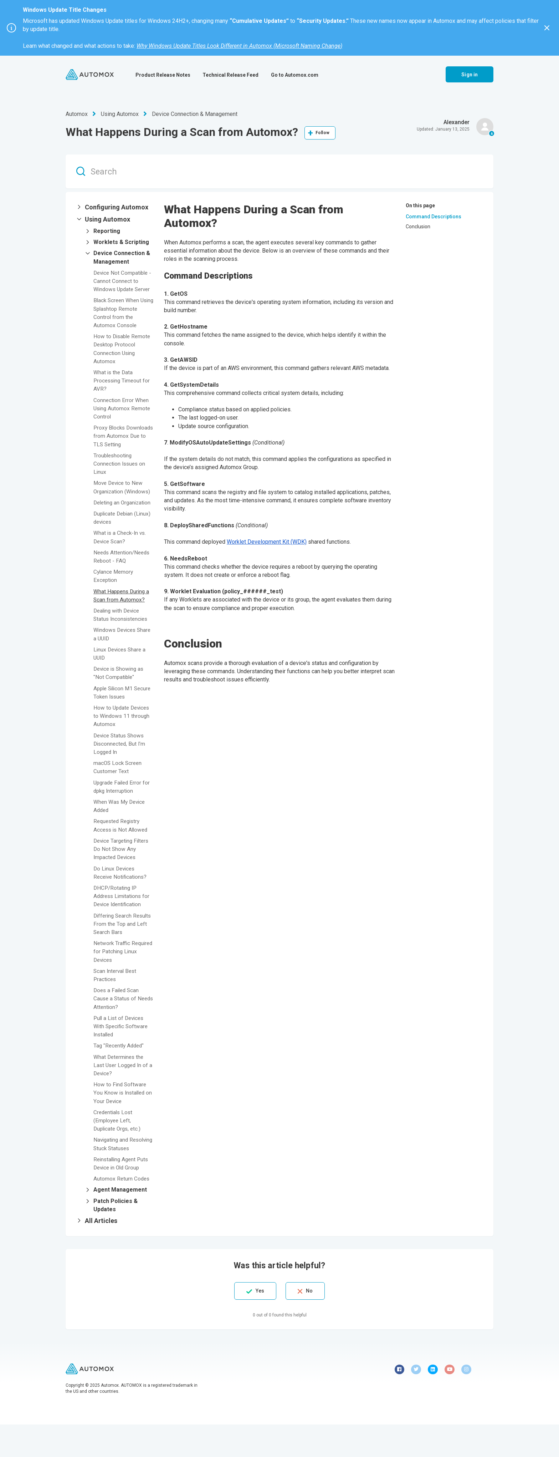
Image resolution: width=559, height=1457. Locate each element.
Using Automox (120, 114)
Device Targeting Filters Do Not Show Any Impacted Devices (123, 873)
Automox (77, 114)
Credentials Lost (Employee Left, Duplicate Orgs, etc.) (118, 1144)
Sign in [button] (469, 74)
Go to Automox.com (294, 75)
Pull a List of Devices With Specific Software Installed (121, 1050)
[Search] (279, 171)
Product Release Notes (162, 75)
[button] (114, 207)
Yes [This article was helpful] (256, 1323)
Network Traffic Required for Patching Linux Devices (120, 976)
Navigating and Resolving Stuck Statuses (113, 1172)
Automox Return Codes (122, 1211)
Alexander (456, 122)
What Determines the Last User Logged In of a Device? (122, 1089)
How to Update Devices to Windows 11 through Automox (123, 740)
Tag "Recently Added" (120, 1070)
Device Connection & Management (194, 114)
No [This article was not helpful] (312, 1323)
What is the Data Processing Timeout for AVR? (123, 388)
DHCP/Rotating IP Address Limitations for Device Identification (123, 920)
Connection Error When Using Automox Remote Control (122, 416)
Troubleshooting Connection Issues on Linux (120, 480)
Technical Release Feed (230, 75)
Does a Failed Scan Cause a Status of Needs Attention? (117, 1023)
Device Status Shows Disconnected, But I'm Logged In (120, 768)
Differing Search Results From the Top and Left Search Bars (120, 948)
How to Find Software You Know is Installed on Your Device (120, 1116)
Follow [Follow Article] (322, 132)
